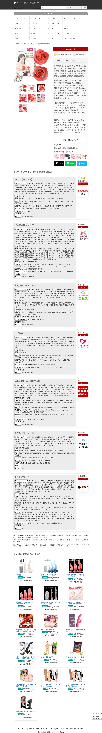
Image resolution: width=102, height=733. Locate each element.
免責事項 (73, 729)
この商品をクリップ (70, 140)
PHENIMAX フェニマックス (75, 657)
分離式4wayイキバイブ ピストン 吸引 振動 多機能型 (75, 603)
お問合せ (81, 729)
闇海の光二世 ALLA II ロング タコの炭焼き (75, 575)
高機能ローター (20, 23)
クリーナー (51, 38)
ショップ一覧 (50, 729)
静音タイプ (18, 38)
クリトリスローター (54, 33)
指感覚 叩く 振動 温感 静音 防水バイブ (75, 630)
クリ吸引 (34, 28)
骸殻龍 (18, 575)
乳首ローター (35, 33)
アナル (33, 38)
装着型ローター (69, 28)
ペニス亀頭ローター (70, 33)
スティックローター (70, 18)
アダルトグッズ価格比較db (26, 2)
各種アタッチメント (70, 38)
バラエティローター (53, 23)
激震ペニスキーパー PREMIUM (26, 712)
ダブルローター (36, 18)
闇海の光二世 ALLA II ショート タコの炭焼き (26, 603)
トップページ (22, 729)
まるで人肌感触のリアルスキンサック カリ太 (50, 685)
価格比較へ (70, 49)
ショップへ (84, 184)
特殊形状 (18, 28)
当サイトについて (62, 729)
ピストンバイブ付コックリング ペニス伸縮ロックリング (25, 658)
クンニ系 (50, 28)
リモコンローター (37, 23)
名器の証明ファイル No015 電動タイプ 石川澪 (26, 685)
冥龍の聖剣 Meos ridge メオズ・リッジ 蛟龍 (50, 603)
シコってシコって (47, 657)
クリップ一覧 (39, 729)
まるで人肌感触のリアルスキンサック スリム (75, 685)
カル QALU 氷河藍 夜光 (48, 575)
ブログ (31, 729)
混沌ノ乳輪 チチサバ (48, 630)
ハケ (65, 23)
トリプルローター (53, 18)
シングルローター (21, 18)
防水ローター (19, 33)
